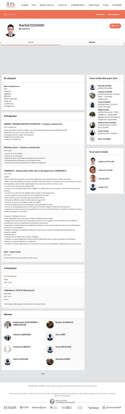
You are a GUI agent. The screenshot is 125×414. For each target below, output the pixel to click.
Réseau (92, 42)
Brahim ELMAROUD (64, 322)
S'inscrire (100, 14)
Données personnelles (59, 394)
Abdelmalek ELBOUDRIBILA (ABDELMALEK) (25, 323)
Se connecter (113, 14)
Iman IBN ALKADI (63, 346)
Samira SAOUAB (20, 359)
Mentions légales (89, 394)
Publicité (32, 394)
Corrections (111, 394)
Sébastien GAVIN (105, 170)
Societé (48, 394)
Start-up (62, 5)
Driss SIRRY (61, 334)
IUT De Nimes (10, 276)
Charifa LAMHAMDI (22, 334)
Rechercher (11, 14)
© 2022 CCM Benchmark (62, 396)
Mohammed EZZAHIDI (107, 122)
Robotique (94, 5)
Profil (31, 42)
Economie (117, 5)
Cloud (106, 5)
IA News (25, 5)
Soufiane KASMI (63, 359)
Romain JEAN (104, 178)
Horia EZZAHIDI (104, 102)
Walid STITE (103, 187)
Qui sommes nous (15, 394)
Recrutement (40, 394)
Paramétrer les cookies (75, 394)
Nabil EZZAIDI (103, 110)
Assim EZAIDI (103, 131)
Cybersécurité (78, 5)
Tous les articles (101, 394)
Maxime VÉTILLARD (106, 161)
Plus (43, 374)
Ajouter (116, 26)
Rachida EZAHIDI (104, 86)
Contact (25, 394)
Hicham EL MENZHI (21, 346)
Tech (33, 5)
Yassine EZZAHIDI (105, 92)
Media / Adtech (47, 5)
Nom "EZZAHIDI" (104, 139)
